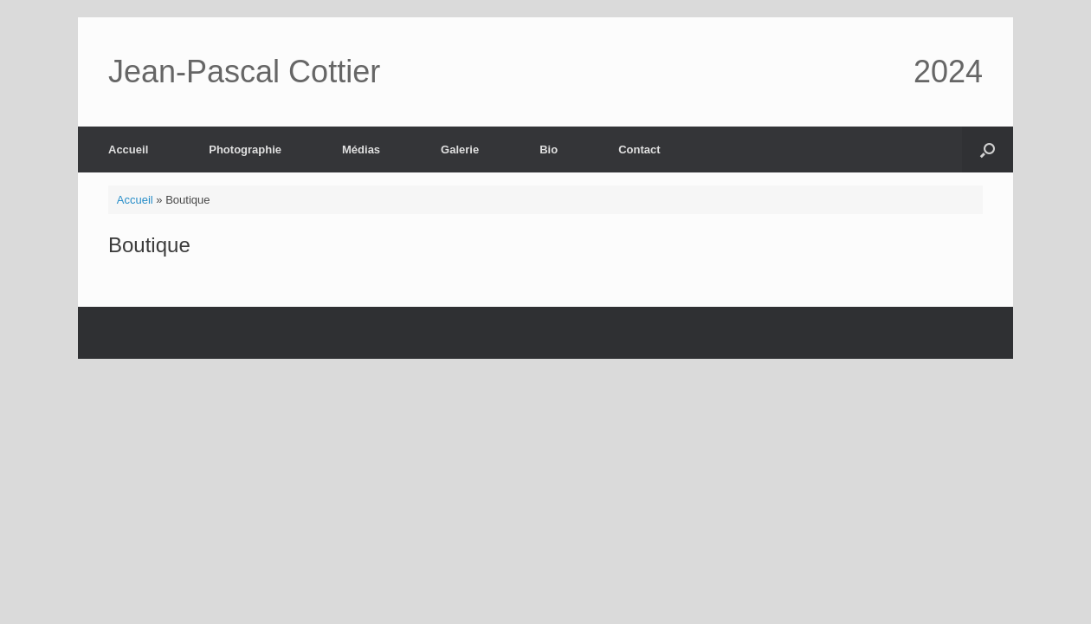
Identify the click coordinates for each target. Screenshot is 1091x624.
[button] (987, 149)
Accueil (128, 149)
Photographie (245, 149)
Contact (639, 149)
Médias (361, 149)
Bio (548, 149)
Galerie (460, 149)
